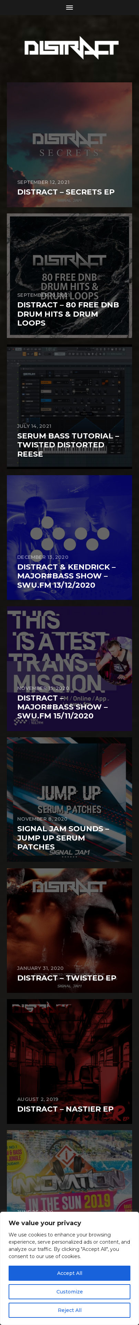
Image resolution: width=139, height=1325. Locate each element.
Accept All (69, 1273)
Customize (69, 1292)
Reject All (70, 1310)
